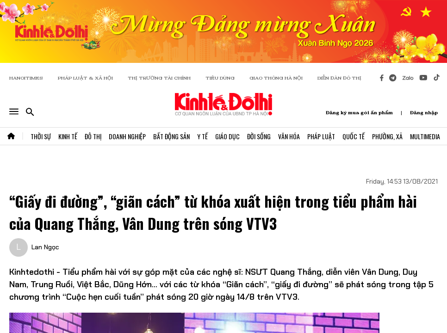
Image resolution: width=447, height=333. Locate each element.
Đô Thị (93, 136)
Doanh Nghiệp (127, 136)
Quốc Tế (353, 136)
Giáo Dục (227, 136)
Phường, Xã (387, 136)
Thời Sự (41, 136)
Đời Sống (259, 136)
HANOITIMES (26, 78)
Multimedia (425, 136)
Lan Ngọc (45, 247)
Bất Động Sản (171, 136)
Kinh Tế (67, 136)
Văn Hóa (289, 136)
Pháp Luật (321, 136)
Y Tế (202, 136)
